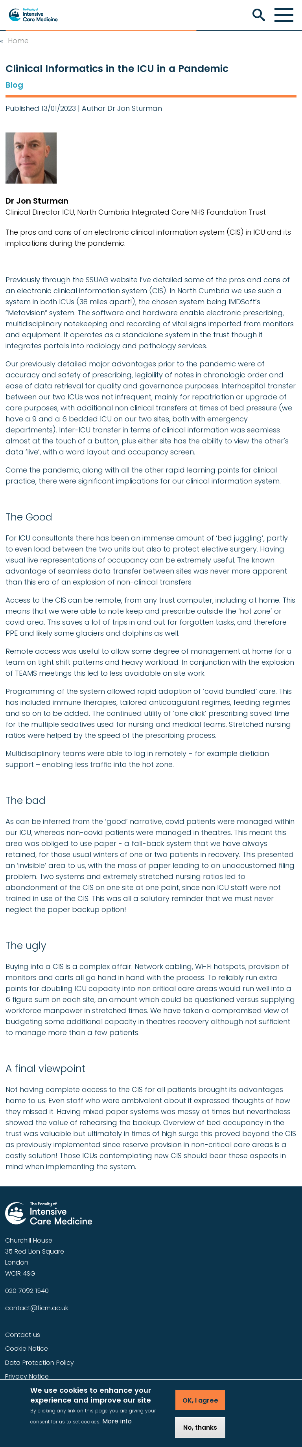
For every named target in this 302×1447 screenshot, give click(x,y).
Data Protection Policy (39, 1362)
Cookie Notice (26, 1348)
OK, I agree (200, 1407)
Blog (14, 84)
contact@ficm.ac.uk (36, 1308)
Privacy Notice (27, 1376)
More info (117, 1427)
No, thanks (200, 1434)
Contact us (22, 1334)
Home (18, 41)
